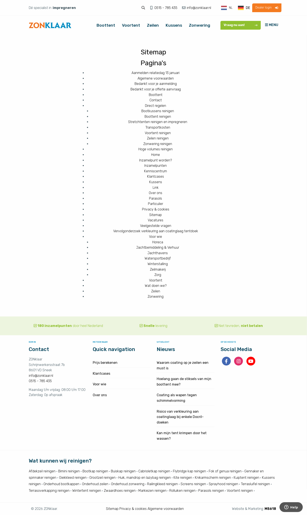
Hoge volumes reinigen (155, 149)
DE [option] (248, 8)
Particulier (155, 204)
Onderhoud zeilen (95, 484)
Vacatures (155, 220)
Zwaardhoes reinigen (120, 491)
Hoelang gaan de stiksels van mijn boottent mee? (184, 381)
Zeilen (155, 291)
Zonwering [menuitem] (199, 25)
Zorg (157, 275)
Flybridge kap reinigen (189, 471)
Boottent (155, 95)
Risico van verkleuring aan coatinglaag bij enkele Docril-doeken (180, 416)
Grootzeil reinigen (102, 478)
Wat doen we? (156, 286)
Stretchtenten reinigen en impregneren (157, 122)
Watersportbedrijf (158, 258)
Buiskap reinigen (123, 471)
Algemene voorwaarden (156, 78)
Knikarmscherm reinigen (213, 478)
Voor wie (155, 237)
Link (156, 188)
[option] (244, 8)
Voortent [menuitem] (131, 25)
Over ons (155, 193)
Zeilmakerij (158, 269)
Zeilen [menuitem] (153, 25)
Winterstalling (158, 264)
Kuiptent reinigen (246, 478)
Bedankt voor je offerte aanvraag (155, 89)
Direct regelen (155, 106)
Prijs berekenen (105, 363)
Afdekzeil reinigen (42, 471)
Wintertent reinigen (86, 491)
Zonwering (156, 296)
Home (155, 155)
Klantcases (155, 176)
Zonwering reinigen (157, 144)
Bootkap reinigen (95, 471)
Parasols (155, 198)
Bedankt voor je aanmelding (156, 84)
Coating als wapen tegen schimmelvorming (177, 398)
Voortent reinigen (158, 133)
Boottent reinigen (158, 117)
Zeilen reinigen (158, 138)
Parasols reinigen (211, 491)
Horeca (157, 242)
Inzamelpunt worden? (155, 160)
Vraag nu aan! (241, 25)
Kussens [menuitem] (174, 25)
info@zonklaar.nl (198, 8)
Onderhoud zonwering (127, 484)
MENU (271, 25)
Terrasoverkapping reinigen (49, 491)
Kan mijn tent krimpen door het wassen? (182, 436)
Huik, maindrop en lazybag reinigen (144, 478)
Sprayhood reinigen (223, 484)
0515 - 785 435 (166, 8)
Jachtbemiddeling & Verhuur (157, 247)
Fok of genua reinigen (225, 471)
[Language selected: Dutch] (235, 8)
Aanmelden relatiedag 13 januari (156, 73)
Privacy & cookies (155, 209)
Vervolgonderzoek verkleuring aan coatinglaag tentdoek (155, 231)
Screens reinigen (193, 484)
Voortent (155, 280)
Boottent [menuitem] (106, 25)
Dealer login (266, 7)
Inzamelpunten (155, 166)
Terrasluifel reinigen (255, 484)
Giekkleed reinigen (73, 478)
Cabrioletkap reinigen (154, 471)
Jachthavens (158, 253)
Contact (155, 100)
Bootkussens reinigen (157, 111)
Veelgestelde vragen (155, 226)
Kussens (155, 182)
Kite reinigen (183, 478)
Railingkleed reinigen (162, 484)
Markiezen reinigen (152, 491)
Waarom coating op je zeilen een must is (183, 365)
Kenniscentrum (155, 171)
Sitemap (155, 215)
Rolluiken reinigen (182, 491)
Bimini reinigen (69, 471)
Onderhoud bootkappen (61, 484)
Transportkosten (157, 127)
